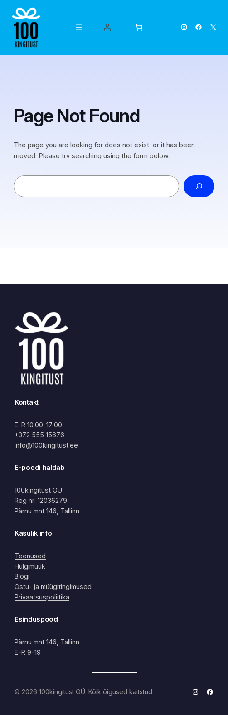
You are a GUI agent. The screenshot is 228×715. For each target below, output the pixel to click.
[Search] (199, 186)
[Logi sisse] (107, 27)
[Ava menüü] (78, 27)
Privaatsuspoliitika (42, 597)
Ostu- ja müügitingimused (53, 586)
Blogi (22, 576)
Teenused (30, 556)
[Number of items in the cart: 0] (139, 27)
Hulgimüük (30, 566)
